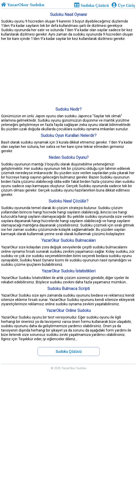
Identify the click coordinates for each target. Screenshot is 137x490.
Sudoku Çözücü (69, 351)
